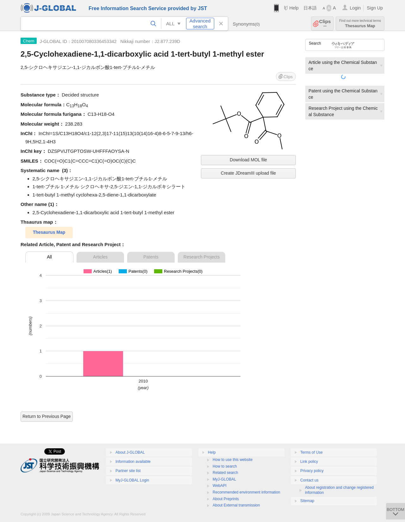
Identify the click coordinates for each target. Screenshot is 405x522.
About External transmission (236, 505)
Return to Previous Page (46, 416)
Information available (133, 461)
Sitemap (307, 501)
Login (355, 7)
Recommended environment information (246, 492)
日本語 (310, 7)
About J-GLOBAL (130, 452)
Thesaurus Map (360, 23)
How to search (225, 466)
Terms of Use (311, 452)
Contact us (309, 480)
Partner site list (127, 471)
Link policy (309, 461)
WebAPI (220, 485)
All (49, 256)
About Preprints (226, 499)
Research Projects (202, 256)
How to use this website (232, 459)
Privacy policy (311, 471)
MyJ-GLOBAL (224, 479)
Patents (150, 256)
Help (293, 7)
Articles (100, 256)
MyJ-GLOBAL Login (132, 480)
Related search (225, 472)
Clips (325, 23)
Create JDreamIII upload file (248, 173)
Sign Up (375, 7)
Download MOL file (248, 159)
